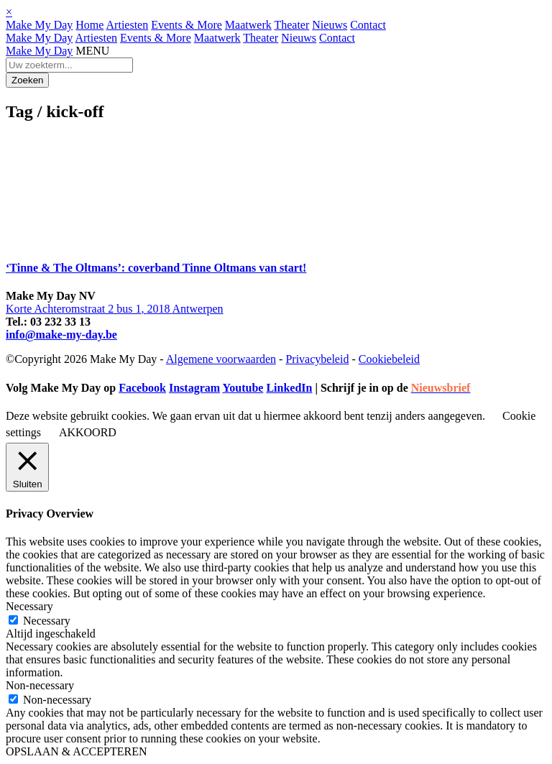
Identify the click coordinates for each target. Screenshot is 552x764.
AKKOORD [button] (87, 432)
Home (89, 25)
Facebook (142, 388)
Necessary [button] (29, 606)
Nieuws (329, 25)
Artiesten (127, 25)
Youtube (242, 388)
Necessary (46, 621)
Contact (368, 25)
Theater (291, 25)
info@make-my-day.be (61, 334)
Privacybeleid (317, 359)
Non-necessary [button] (40, 685)
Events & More (186, 25)
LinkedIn (289, 388)
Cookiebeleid (389, 359)
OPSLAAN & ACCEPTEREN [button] (76, 751)
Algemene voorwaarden (221, 359)
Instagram (194, 388)
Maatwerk (248, 25)
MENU (92, 51)
